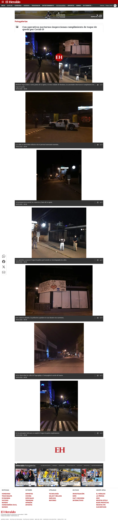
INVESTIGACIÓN (78, 494)
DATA (74, 496)
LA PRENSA (100, 496)
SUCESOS (79, 465)
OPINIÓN (28, 503)
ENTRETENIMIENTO (96, 465)
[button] (3, 256)
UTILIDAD (52, 490)
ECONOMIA (6, 498)
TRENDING (29, 500)
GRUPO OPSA (101, 490)
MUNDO (54, 465)
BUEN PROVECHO (102, 503)
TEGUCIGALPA (71, 465)
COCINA (28, 496)
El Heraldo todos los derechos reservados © (14, 514)
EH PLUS (76, 490)
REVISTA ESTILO (102, 500)
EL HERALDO (100, 494)
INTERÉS (28, 490)
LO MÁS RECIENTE (46, 465)
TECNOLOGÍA (54, 494)
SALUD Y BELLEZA (55, 496)
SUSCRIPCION (101, 507)
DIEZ (98, 498)
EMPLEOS (52, 498)
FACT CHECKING (78, 498)
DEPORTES (87, 465)
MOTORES (52, 500)
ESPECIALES (29, 498)
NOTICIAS (5, 490)
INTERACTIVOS (78, 500)
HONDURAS (62, 465)
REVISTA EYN (100, 505)
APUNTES (28, 505)
